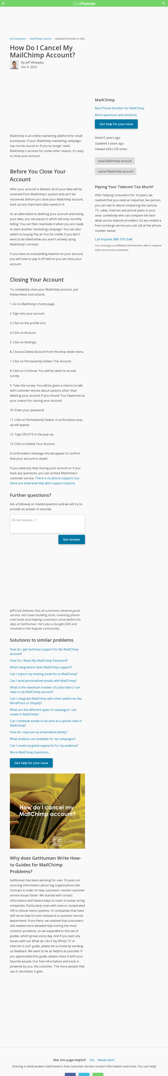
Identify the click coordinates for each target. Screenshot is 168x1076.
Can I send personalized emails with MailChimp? (43, 681)
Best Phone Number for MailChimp (119, 108)
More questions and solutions (116, 115)
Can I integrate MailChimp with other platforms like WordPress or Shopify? (46, 701)
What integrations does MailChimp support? (41, 667)
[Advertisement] (47, 101)
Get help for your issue (31, 763)
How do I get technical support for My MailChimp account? (44, 651)
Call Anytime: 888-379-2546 (113, 239)
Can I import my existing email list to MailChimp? (44, 674)
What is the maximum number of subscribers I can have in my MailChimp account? (45, 689)
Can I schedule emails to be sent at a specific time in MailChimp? (46, 723)
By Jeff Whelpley (32, 62)
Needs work (106, 1060)
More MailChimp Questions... (30, 752)
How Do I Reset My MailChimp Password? (39, 660)
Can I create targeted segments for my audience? (44, 746)
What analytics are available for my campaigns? (43, 739)
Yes (92, 1060)
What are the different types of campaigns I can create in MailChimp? (43, 712)
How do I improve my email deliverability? (38, 732)
